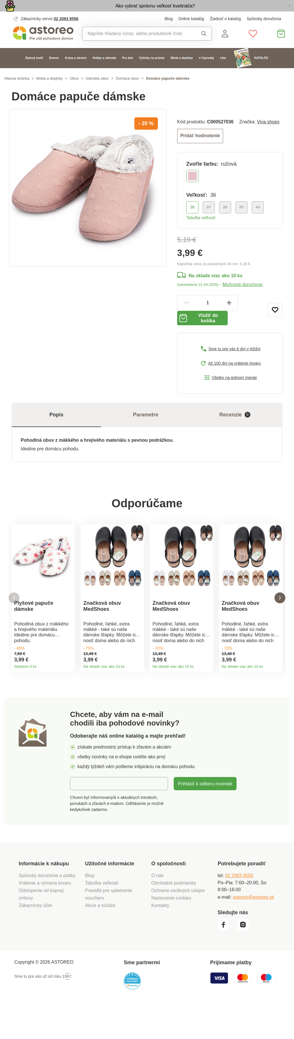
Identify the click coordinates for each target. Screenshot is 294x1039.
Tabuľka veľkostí (201, 229)
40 (258, 219)
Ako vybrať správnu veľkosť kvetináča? (119, 12)
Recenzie (234, 433)
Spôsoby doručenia (264, 32)
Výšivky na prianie (152, 71)
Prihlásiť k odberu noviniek (205, 815)
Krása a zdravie (75, 71)
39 (241, 219)
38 (225, 219)
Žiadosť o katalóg (225, 32)
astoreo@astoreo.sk (253, 928)
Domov (54, 71)
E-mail (81, 815)
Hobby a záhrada (104, 71)
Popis (56, 432)
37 (208, 219)
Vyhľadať (203, 46)
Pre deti (127, 71)
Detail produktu (68, 686)
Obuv (74, 91)
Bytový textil (34, 71)
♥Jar (223, 71)
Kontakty (160, 937)
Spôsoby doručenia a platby (47, 907)
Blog (169, 32)
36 (192, 219)
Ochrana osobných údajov (178, 922)
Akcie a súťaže (100, 937)
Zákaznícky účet (35, 937)
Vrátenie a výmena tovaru (45, 914)
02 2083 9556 (66, 32)
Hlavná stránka (16, 91)
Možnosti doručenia (242, 296)
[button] (14, 622)
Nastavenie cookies (171, 929)
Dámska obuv (97, 91)
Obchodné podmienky (173, 914)
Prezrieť (256, 12)
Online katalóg (191, 32)
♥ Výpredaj (206, 71)
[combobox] (137, 46)
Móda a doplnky (182, 71)
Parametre (145, 432)
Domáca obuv (127, 91)
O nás (157, 907)
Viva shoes (268, 134)
